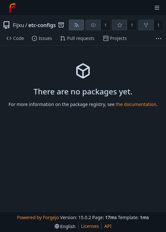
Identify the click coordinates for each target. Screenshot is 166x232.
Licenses (90, 226)
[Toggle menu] (157, 8)
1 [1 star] (132, 25)
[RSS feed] (76, 25)
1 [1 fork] (158, 25)
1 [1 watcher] (105, 25)
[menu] (65, 226)
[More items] (158, 38)
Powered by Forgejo (38, 217)
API (107, 226)
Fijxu (18, 25)
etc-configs (42, 25)
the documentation (136, 104)
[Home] (12, 8)
